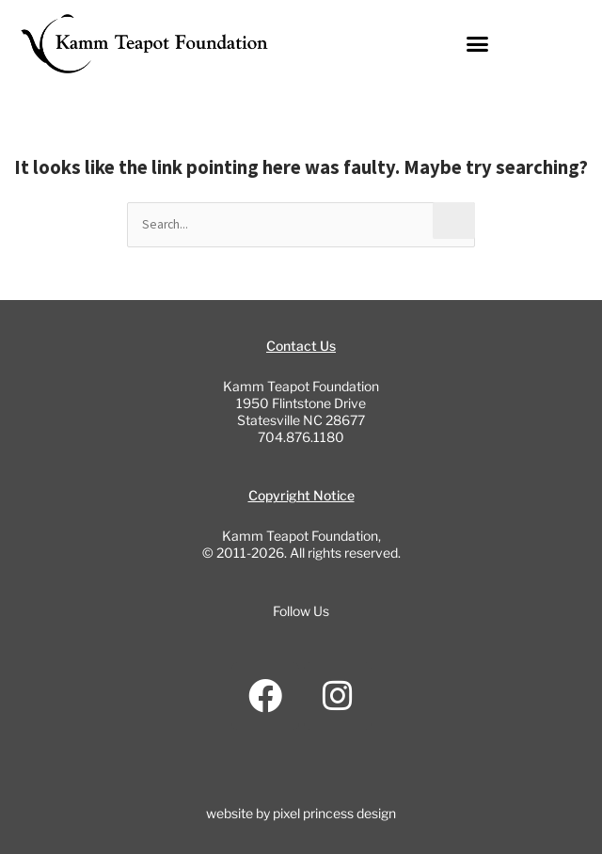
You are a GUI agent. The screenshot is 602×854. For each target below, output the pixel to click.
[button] (478, 44)
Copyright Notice (301, 495)
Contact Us (301, 346)
